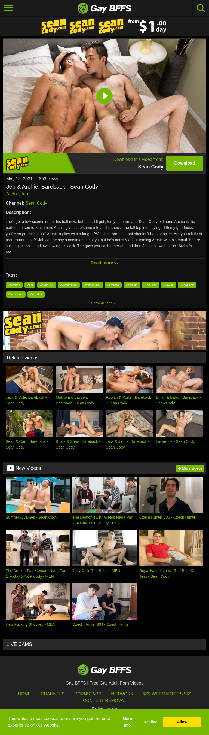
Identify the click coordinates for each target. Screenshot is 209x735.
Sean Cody (36, 203)
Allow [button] (182, 722)
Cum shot (36, 294)
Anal (30, 284)
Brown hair (187, 284)
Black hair (151, 284)
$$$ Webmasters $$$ (167, 694)
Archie (12, 194)
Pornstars (87, 694)
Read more (104, 263)
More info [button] (127, 721)
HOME (24, 694)
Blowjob (168, 284)
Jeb (24, 194)
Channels (52, 694)
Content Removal (104, 700)
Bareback (113, 284)
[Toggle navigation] (8, 8)
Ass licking (46, 284)
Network (122, 694)
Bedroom (131, 284)
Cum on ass (15, 294)
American (14, 284)
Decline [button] (150, 722)
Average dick (92, 284)
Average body (68, 284)
